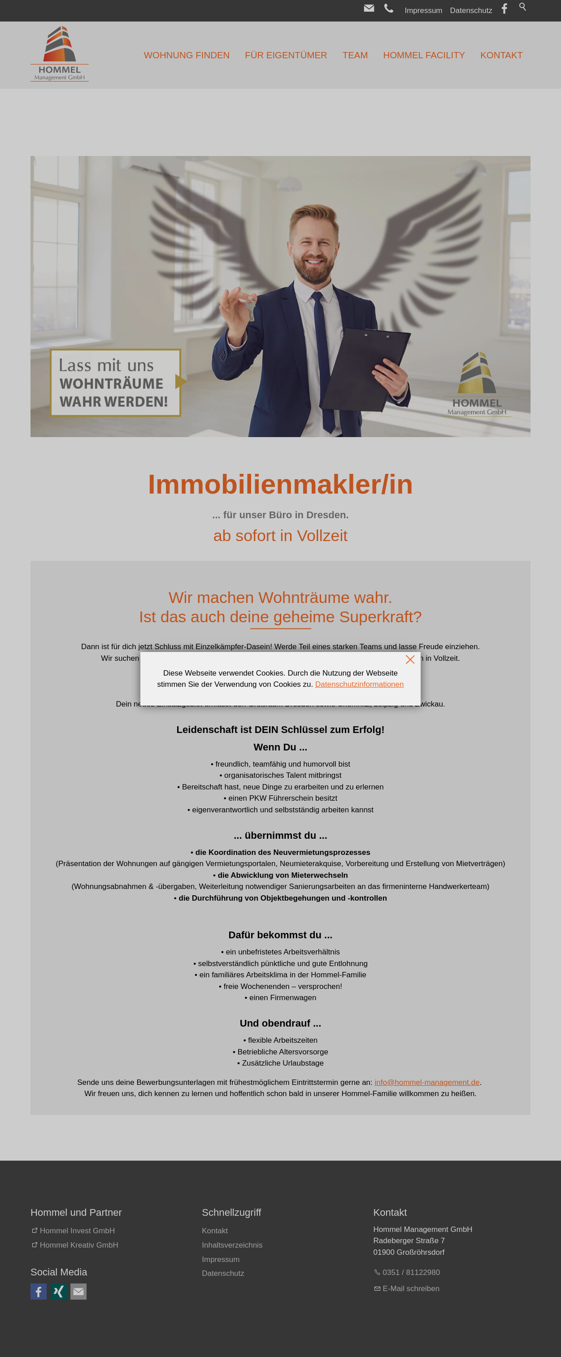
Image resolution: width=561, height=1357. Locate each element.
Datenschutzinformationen (359, 684)
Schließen (410, 659)
